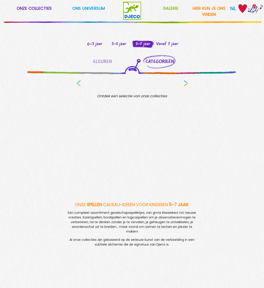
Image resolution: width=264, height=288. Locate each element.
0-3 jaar (94, 44)
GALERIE (171, 8)
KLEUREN (102, 61)
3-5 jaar (119, 44)
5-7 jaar (143, 44)
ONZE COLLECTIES (34, 8)
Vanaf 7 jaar (167, 44)
